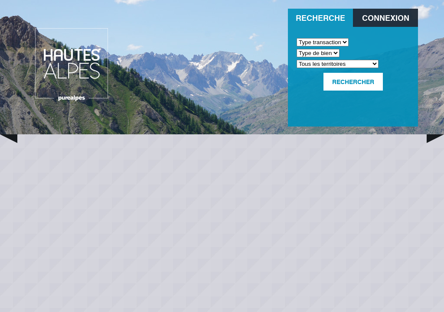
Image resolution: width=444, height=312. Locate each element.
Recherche (320, 17)
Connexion (385, 17)
